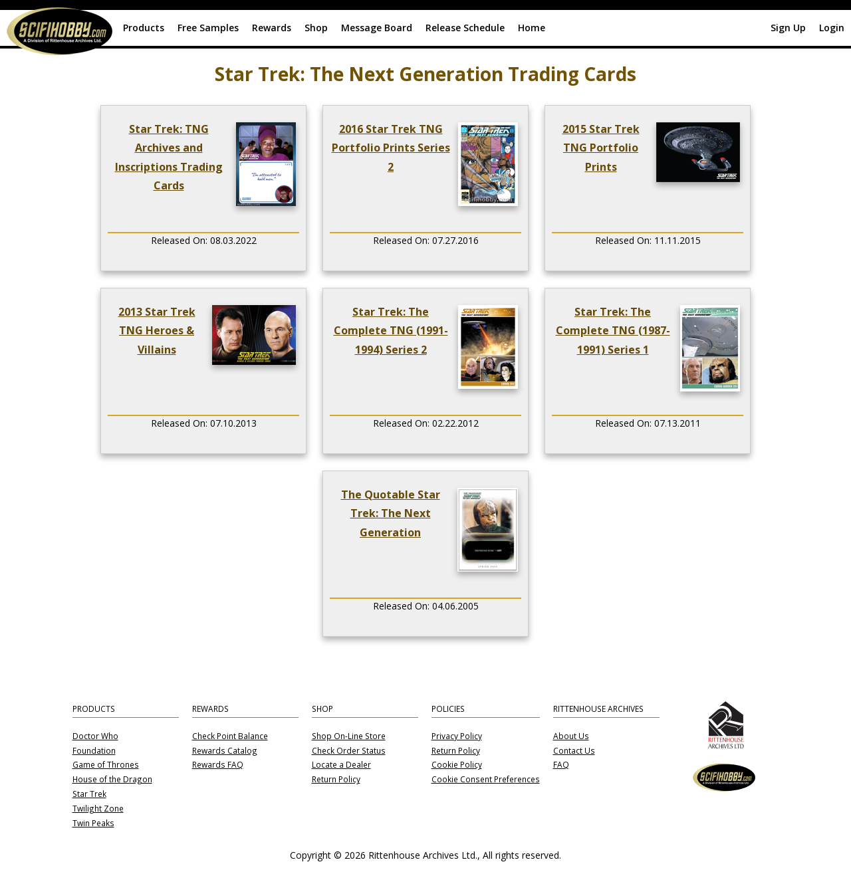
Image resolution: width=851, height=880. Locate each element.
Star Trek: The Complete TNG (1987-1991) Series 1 (613, 330)
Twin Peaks (93, 823)
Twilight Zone (98, 809)
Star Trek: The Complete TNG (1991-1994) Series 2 (391, 330)
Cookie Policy (456, 765)
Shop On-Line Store (349, 736)
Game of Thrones (105, 765)
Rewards (271, 27)
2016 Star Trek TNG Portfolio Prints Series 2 (391, 148)
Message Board (376, 27)
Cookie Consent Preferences (485, 780)
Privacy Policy (456, 736)
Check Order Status (349, 751)
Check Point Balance (230, 736)
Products (143, 27)
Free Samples (208, 27)
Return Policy (336, 780)
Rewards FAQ (217, 765)
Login (831, 27)
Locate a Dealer (341, 765)
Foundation (94, 751)
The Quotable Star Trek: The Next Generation (390, 513)
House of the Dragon (112, 780)
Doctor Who (95, 736)
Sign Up (788, 27)
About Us (571, 736)
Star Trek (89, 794)
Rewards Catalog (224, 751)
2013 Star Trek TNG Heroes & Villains (156, 330)
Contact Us (574, 751)
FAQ (561, 765)
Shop (316, 27)
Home (531, 27)
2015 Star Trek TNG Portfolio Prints (601, 148)
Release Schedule (465, 27)
